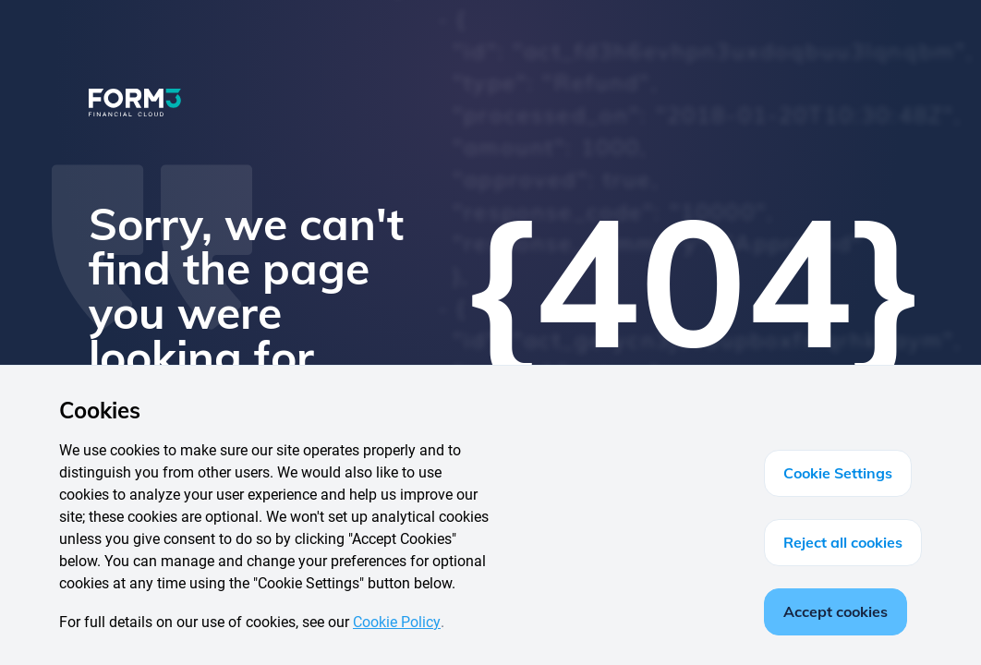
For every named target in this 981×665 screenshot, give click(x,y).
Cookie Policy (397, 622)
